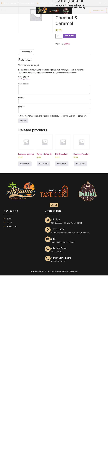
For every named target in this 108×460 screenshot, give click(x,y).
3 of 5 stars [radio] (24, 79)
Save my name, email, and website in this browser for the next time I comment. (53, 116)
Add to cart (69, 36)
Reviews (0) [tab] (27, 51)
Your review (23, 84)
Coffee (67, 44)
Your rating (23, 77)
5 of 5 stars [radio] (29, 79)
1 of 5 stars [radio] (19, 79)
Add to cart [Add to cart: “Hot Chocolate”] (62, 163)
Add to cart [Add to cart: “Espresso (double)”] (25, 163)
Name (21, 98)
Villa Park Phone (59, 248)
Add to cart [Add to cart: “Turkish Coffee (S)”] (43, 163)
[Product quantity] (58, 36)
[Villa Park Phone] (48, 249)
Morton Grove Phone (61, 258)
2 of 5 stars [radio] (22, 79)
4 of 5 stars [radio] (26, 79)
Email (21, 107)
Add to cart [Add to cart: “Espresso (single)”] (80, 163)
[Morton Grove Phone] (48, 258)
